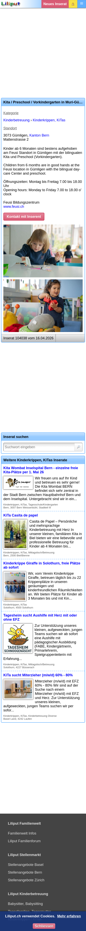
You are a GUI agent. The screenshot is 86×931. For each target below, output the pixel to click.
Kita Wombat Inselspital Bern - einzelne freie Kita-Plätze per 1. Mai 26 (40, 470)
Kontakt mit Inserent (24, 217)
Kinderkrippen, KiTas (49, 120)
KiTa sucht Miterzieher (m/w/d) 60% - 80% (38, 675)
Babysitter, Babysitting (25, 904)
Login (73, 4)
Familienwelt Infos (22, 833)
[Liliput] (11, 4)
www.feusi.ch (13, 207)
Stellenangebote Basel (25, 865)
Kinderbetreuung (16, 120)
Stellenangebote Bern (25, 872)
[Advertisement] (43, 53)
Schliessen (44, 926)
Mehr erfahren (69, 916)
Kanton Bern (39, 135)
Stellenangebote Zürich (26, 880)
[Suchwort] (43, 447)
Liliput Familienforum (24, 841)
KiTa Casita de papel (20, 515)
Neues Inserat (55, 4)
